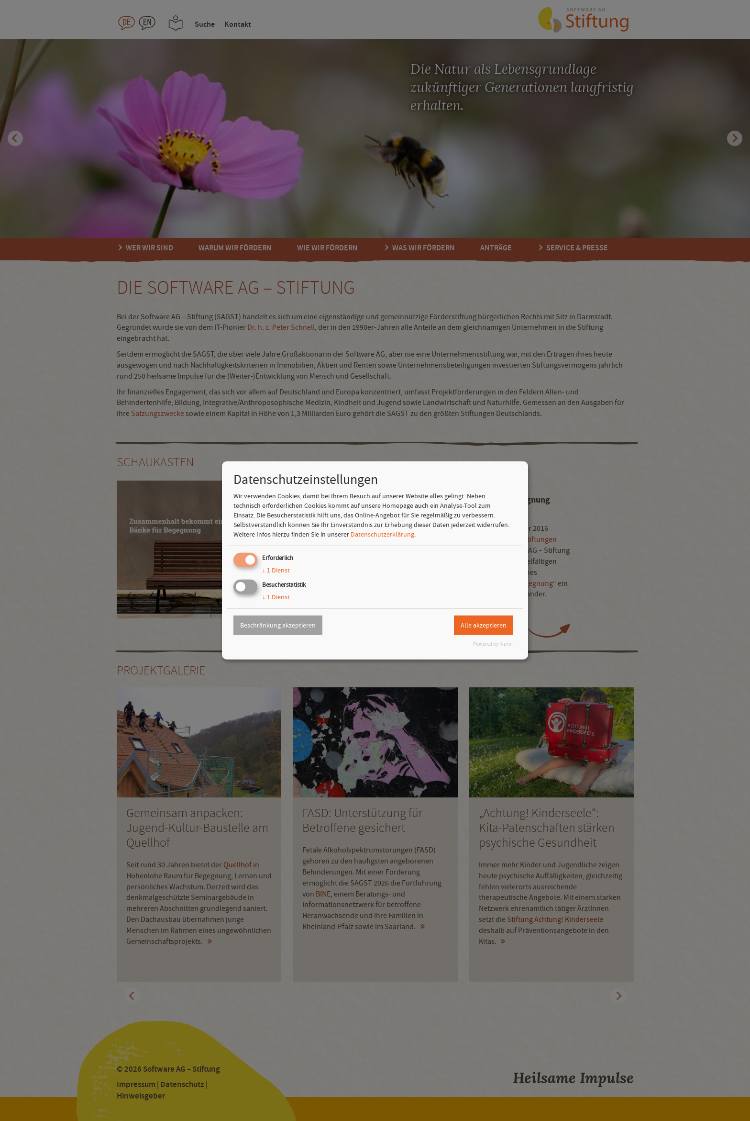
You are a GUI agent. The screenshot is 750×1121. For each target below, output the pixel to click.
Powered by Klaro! (493, 644)
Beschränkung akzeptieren (278, 625)
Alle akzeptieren (484, 625)
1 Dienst (276, 570)
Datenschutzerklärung (382, 534)
